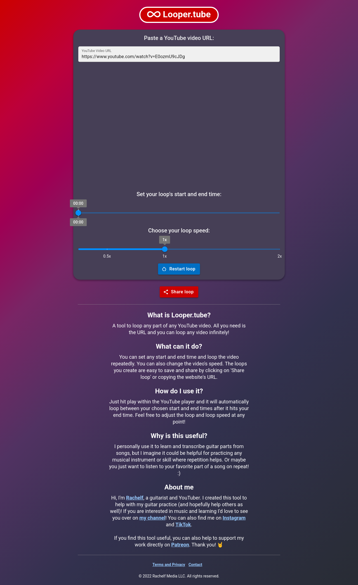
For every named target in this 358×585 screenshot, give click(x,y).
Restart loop (179, 269)
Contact (195, 564)
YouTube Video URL (97, 51)
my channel (152, 518)
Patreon (180, 545)
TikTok (183, 524)
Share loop (179, 292)
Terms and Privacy (168, 564)
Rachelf (134, 498)
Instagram (234, 518)
